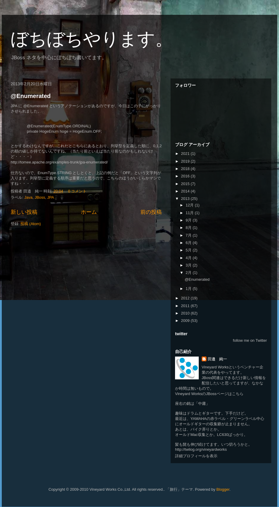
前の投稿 (151, 212)
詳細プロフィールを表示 (196, 456)
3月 (189, 265)
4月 (189, 258)
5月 (189, 250)
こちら (237, 394)
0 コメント (77, 191)
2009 (186, 320)
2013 (186, 198)
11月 (190, 213)
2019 (186, 161)
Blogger (223, 489)
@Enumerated (31, 96)
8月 (189, 227)
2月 (189, 272)
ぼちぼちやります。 (92, 39)
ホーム (89, 212)
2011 (186, 306)
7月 (189, 235)
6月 (189, 242)
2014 (186, 191)
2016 (186, 176)
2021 (186, 153)
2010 (186, 313)
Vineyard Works (215, 367)
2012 (186, 298)
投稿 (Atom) (30, 224)
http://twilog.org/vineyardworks (201, 449)
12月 (190, 205)
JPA (50, 197)
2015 (186, 184)
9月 (189, 220)
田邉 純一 (217, 359)
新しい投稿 (24, 212)
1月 (189, 288)
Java (28, 197)
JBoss (40, 197)
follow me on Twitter (250, 340)
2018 (186, 168)
